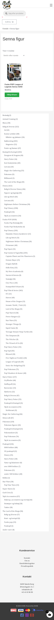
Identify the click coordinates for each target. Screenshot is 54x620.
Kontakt (27, 558)
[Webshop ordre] (14, 55)
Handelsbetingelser (27, 563)
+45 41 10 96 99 (27, 592)
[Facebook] (22, 615)
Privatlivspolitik (27, 566)
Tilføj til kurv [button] (12, 94)
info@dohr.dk (27, 589)
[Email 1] (32, 615)
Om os (27, 561)
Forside (5, 29)
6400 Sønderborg (27, 584)
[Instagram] (27, 615)
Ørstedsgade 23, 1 (27, 587)
